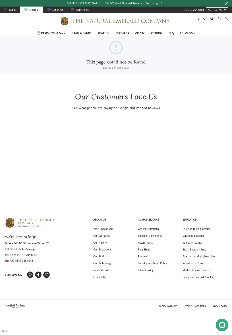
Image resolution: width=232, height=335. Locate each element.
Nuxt (4, 330)
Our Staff (98, 256)
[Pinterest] (30, 275)
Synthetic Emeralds (193, 235)
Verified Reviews (148, 108)
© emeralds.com (168, 305)
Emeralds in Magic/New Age (199, 256)
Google (123, 108)
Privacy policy (219, 305)
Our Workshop (101, 235)
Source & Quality (192, 242)
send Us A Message (23, 249)
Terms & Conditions (194, 305)
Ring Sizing (144, 249)
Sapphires (57, 9)
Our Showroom (102, 249)
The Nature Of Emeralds (196, 228)
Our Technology (102, 263)
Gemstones (82, 9)
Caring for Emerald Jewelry (198, 277)
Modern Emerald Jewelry (197, 270)
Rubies (12, 9)
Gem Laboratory (102, 270)
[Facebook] (38, 275)
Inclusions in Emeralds (195, 263)
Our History (100, 242)
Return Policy (145, 242)
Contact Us (99, 277)
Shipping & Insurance (150, 235)
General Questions (148, 228)
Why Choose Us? (103, 228)
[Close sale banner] (226, 3)
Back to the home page (116, 67)
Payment (143, 256)
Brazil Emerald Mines (194, 249)
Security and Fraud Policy (152, 263)
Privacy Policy (145, 270)
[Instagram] (46, 275)
